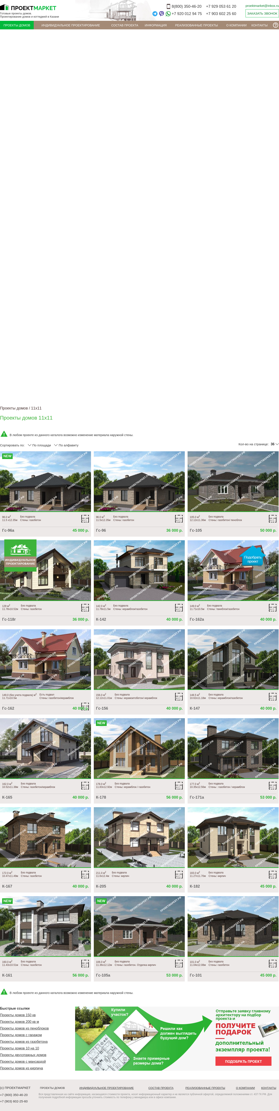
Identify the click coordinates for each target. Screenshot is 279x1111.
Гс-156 (102, 708)
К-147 (195, 708)
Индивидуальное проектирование (70, 25)
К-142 (101, 619)
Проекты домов (16, 25)
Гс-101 (196, 975)
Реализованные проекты (196, 25)
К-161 (7, 975)
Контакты (260, 25)
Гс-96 (101, 530)
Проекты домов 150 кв (18, 1015)
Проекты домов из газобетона (24, 1041)
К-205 (101, 886)
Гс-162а (197, 619)
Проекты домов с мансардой (23, 1061)
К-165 (7, 797)
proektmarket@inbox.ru (262, 6)
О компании (236, 25)
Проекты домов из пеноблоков (24, 1028)
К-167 (7, 886)
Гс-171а (197, 797)
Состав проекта (124, 25)
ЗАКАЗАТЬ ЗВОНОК (262, 13)
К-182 (195, 886)
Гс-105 (196, 530)
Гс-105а (103, 975)
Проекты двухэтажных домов (23, 1055)
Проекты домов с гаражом (21, 1035)
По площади (39, 445)
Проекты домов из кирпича (21, 1068)
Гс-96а (8, 530)
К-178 (101, 797)
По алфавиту (66, 445)
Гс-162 (8, 708)
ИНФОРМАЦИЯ (156, 25)
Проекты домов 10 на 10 (19, 1048)
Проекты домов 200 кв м (19, 1022)
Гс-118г (9, 619)
